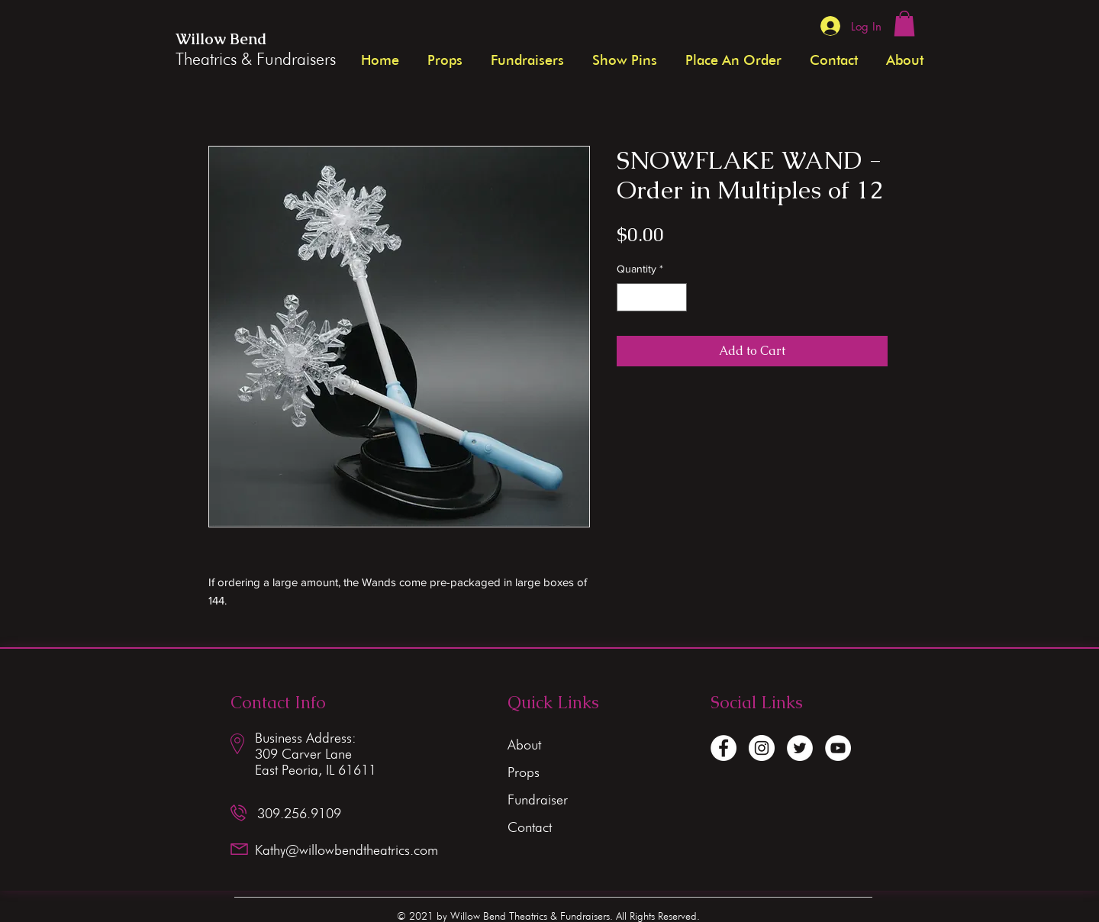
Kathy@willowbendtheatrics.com (346, 850)
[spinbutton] (652, 297)
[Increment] (675, 297)
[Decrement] (628, 297)
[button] (904, 23)
